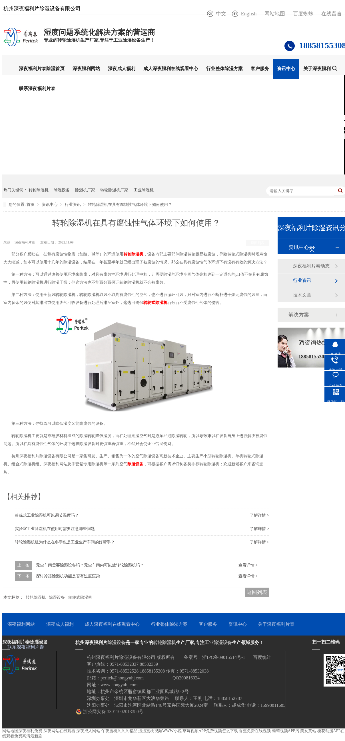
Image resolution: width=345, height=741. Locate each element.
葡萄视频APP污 (285, 731)
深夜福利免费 (30, 731)
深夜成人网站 (88, 731)
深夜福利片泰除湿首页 (42, 68)
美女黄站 (308, 731)
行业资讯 (73, 204)
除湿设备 (62, 190)
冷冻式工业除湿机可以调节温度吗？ (47, 515)
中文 (221, 14)
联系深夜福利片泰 (37, 88)
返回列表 (257, 243)
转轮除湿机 (39, 190)
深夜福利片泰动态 (311, 265)
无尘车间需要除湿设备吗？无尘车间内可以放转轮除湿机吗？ (90, 565)
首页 (31, 204)
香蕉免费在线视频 (255, 731)
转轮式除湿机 (80, 597)
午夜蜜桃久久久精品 (119, 731)
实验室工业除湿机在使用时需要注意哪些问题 (55, 529)
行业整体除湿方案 (224, 68)
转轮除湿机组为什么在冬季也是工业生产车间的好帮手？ (65, 542)
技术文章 (302, 295)
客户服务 (260, 68)
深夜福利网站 (86, 68)
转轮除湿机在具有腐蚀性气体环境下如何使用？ (130, 204)
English (248, 14)
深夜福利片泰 (25, 242)
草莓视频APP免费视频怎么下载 (210, 731)
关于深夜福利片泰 (321, 68)
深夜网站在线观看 (59, 731)
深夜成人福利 (121, 68)
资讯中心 (286, 68)
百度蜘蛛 (303, 14)
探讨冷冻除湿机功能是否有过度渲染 (68, 576)
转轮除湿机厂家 (114, 190)
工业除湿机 (144, 190)
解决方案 (298, 315)
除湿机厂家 (85, 190)
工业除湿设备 (218, 642)
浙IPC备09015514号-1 (223, 657)
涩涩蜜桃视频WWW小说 (160, 731)
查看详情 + (248, 565)
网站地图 (274, 14)
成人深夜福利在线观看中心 (170, 68)
